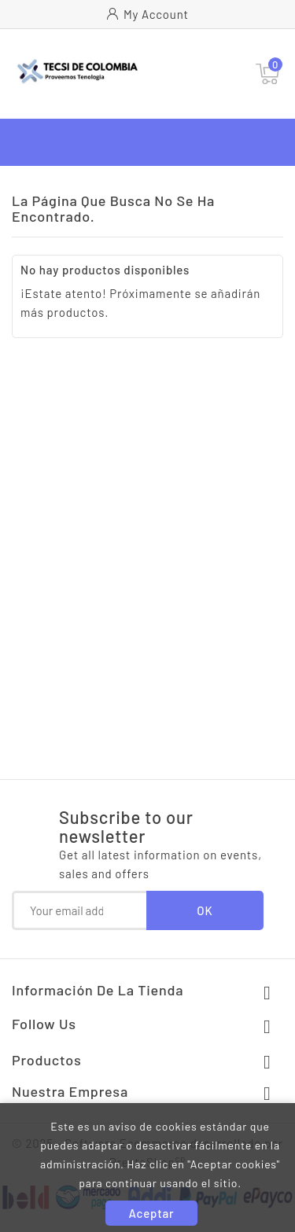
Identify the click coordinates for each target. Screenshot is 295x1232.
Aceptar (152, 1213)
